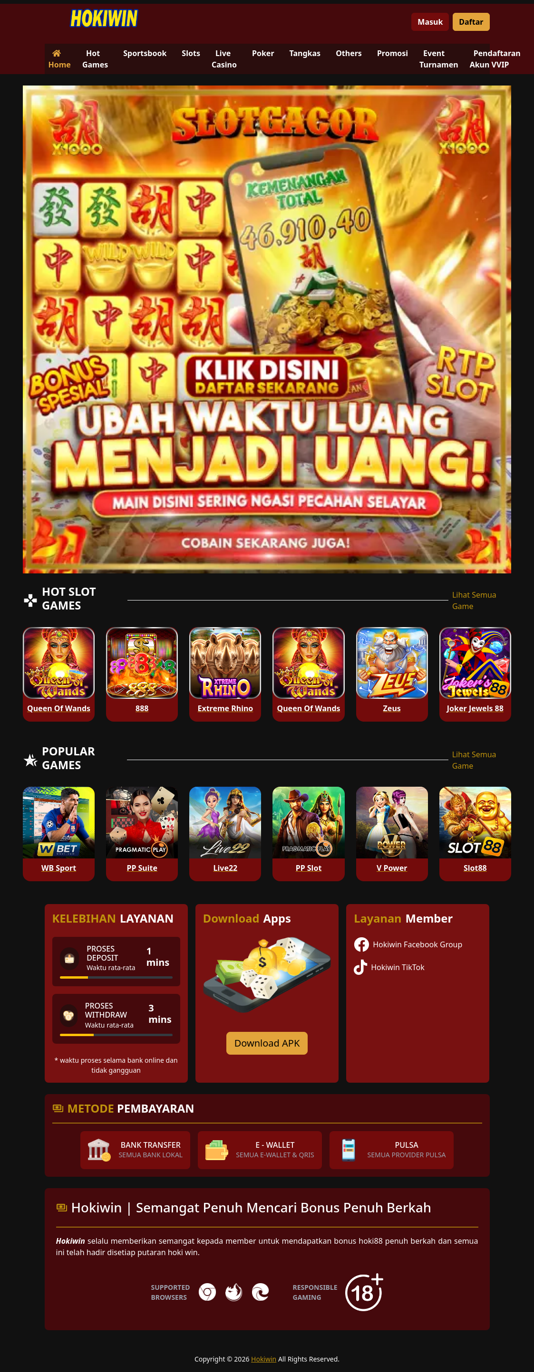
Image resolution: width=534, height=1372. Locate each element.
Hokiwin (263, 1358)
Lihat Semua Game (474, 600)
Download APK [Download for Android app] (267, 1043)
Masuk (430, 22)
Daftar (471, 22)
